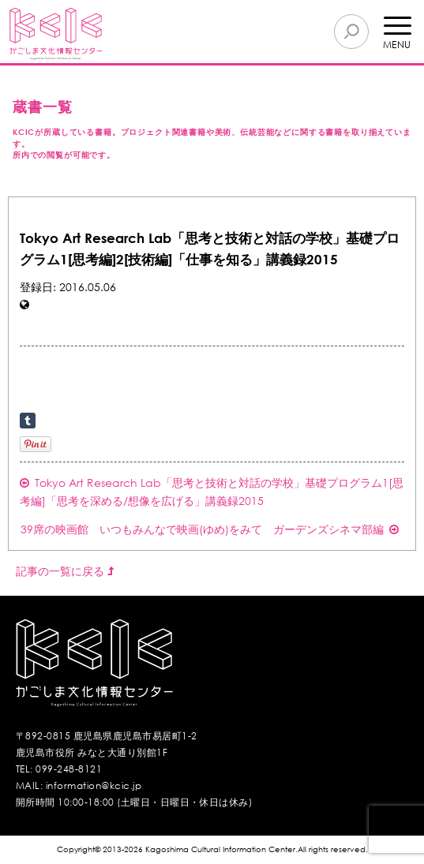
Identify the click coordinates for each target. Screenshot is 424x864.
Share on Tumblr (28, 420)
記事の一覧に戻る (65, 570)
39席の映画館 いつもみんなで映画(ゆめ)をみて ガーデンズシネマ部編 (210, 529)
